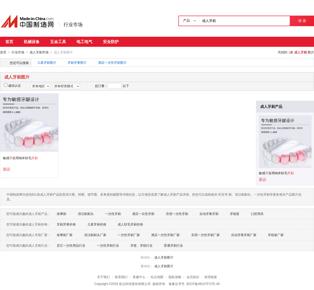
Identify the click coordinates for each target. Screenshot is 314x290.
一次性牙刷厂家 (129, 235)
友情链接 (210, 277)
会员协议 (193, 277)
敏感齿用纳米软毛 (20, 158)
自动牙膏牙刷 (208, 213)
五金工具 (58, 41)
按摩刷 (61, 213)
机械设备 (32, 41)
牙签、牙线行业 (141, 245)
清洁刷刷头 (86, 213)
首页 (9, 41)
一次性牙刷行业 (108, 245)
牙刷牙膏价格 (66, 224)
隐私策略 (175, 277)
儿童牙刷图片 (46, 62)
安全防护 (111, 41)
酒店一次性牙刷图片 (112, 62)
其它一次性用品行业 (71, 245)
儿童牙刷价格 (96, 224)
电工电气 (84, 41)
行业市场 (73, 24)
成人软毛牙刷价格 (130, 224)
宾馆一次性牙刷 (177, 213)
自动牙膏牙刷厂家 (243, 235)
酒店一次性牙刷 (143, 213)
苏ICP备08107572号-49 (203, 284)
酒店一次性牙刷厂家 (165, 235)
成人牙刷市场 (39, 52)
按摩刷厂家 (65, 235)
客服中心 (139, 277)
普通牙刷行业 (173, 245)
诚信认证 (12, 85)
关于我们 (103, 277)
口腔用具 (257, 213)
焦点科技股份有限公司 (135, 284)
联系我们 (121, 277)
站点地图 (157, 277)
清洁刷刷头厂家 (95, 235)
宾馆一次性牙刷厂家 (205, 235)
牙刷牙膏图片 (77, 62)
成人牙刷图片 (163, 257)
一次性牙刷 (113, 213)
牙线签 (234, 213)
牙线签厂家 (276, 235)
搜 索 (302, 21)
